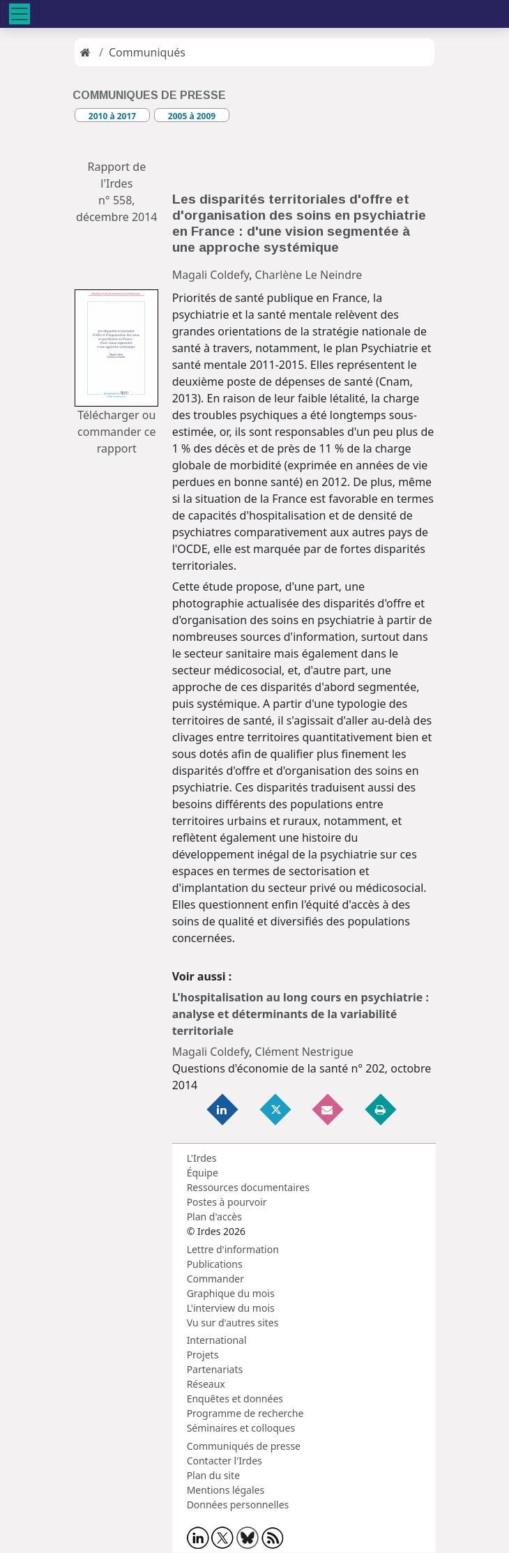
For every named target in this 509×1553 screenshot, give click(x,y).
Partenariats (215, 1369)
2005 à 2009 (191, 116)
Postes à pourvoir (227, 1202)
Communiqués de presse (244, 1446)
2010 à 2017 (112, 116)
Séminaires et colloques (241, 1427)
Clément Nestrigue (304, 1051)
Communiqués (147, 52)
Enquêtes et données (235, 1398)
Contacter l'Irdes (224, 1460)
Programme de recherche (245, 1413)
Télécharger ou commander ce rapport (116, 431)
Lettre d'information (233, 1249)
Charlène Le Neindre (309, 274)
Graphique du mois (231, 1293)
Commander (215, 1278)
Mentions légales (226, 1490)
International (217, 1340)
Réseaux (206, 1384)
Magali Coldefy (211, 274)
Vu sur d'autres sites (233, 1322)
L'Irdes (202, 1158)
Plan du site (213, 1475)
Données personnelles (238, 1504)
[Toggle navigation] (19, 14)
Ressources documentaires (248, 1187)
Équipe (202, 1172)
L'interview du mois (231, 1308)
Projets (203, 1354)
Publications (215, 1264)
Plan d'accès (214, 1216)
